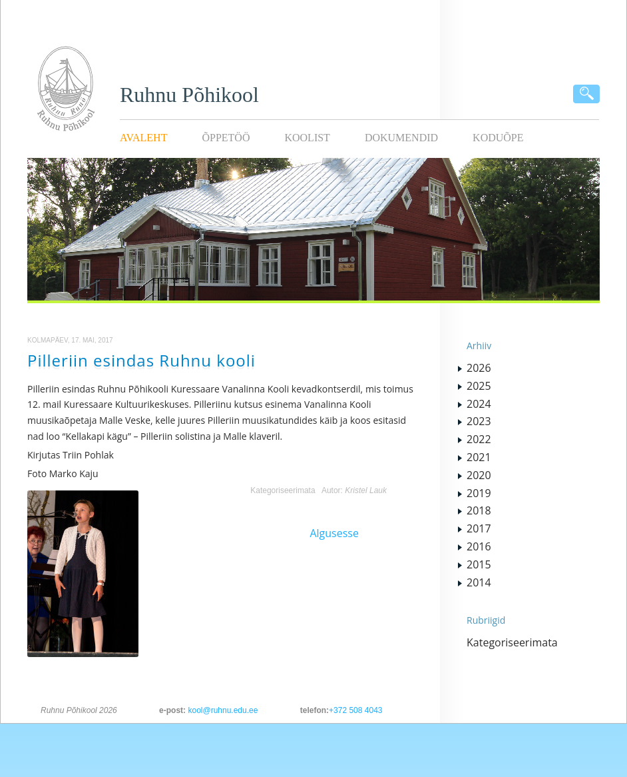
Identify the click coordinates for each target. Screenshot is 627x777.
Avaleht (143, 137)
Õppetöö (226, 137)
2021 (479, 457)
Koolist (306, 137)
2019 (479, 493)
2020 (479, 475)
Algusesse (334, 533)
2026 (479, 368)
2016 (479, 546)
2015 (479, 564)
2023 (479, 421)
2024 (479, 403)
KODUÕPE (498, 137)
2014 (479, 582)
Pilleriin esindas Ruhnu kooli (141, 360)
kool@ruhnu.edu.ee (223, 710)
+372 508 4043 (355, 710)
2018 (479, 510)
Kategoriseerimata (282, 490)
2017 (479, 528)
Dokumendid (401, 137)
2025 (479, 386)
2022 (479, 439)
